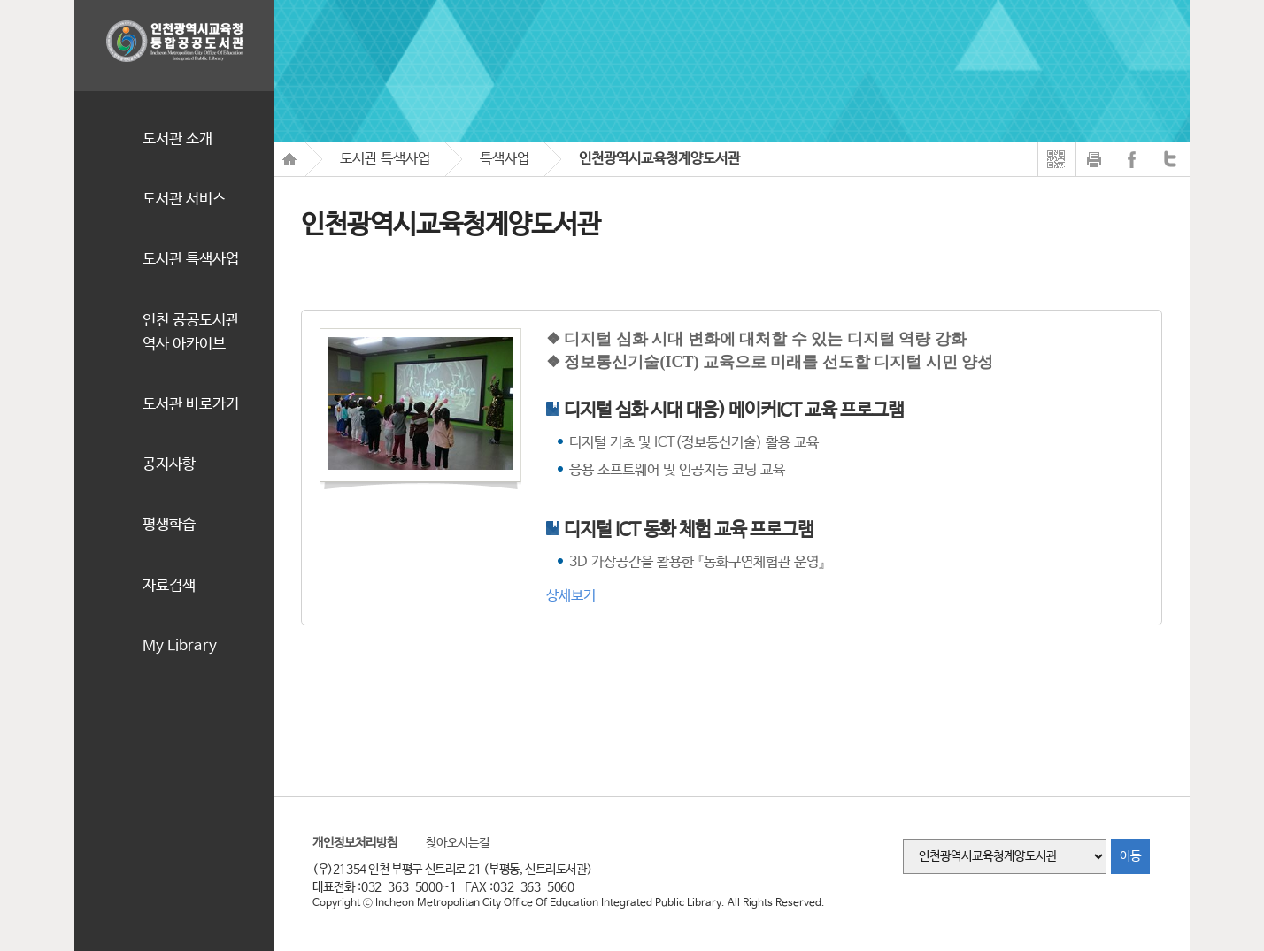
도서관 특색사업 (385, 158)
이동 (1130, 856)
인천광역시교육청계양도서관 (659, 158)
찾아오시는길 (457, 843)
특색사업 (504, 158)
